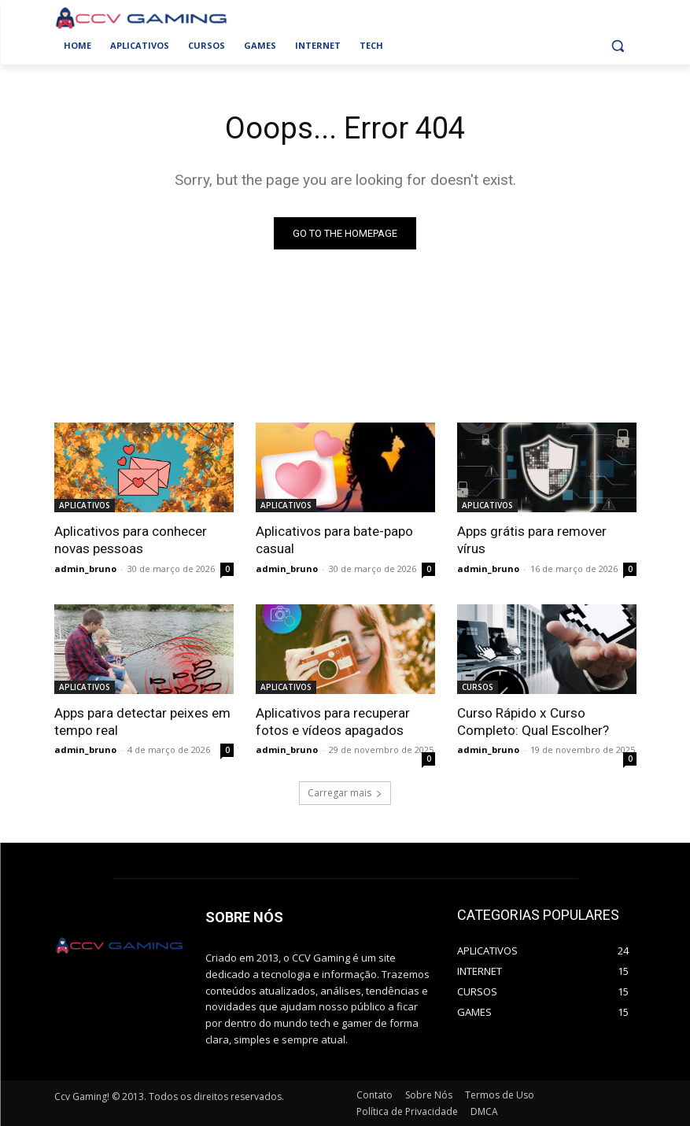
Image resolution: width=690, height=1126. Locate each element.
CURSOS (477, 686)
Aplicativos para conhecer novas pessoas (130, 539)
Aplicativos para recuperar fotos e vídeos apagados (333, 720)
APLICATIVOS (84, 505)
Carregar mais (345, 792)
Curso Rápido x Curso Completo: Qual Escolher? (533, 720)
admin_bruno (85, 568)
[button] (618, 46)
